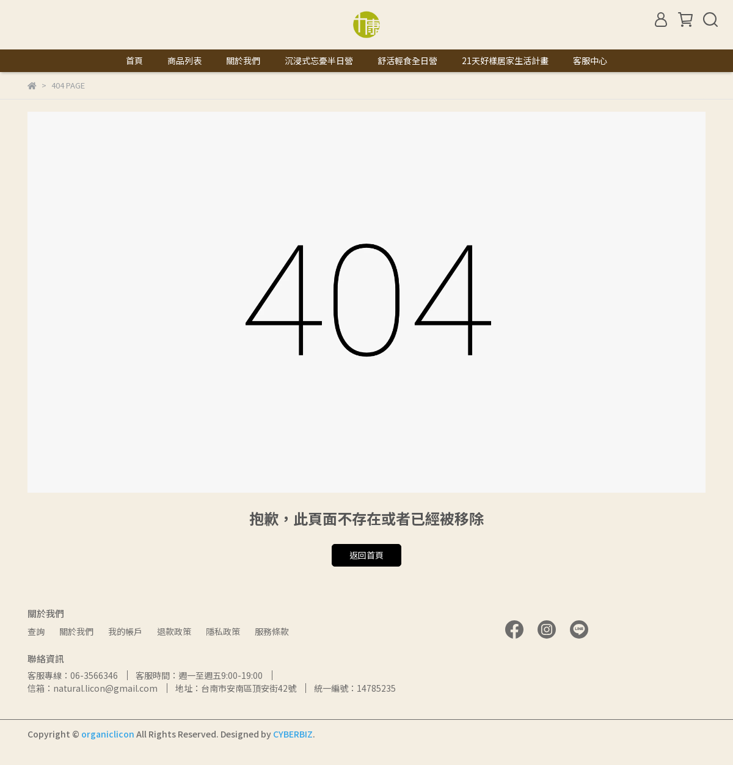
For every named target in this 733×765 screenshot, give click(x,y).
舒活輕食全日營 (407, 60)
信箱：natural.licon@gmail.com (92, 688)
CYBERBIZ (293, 734)
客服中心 (590, 60)
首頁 (134, 60)
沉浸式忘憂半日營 (319, 60)
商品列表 (184, 60)
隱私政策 (223, 631)
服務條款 (272, 631)
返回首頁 (366, 555)
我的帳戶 (125, 631)
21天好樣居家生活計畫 (505, 60)
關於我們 (243, 60)
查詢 (36, 631)
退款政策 (174, 631)
